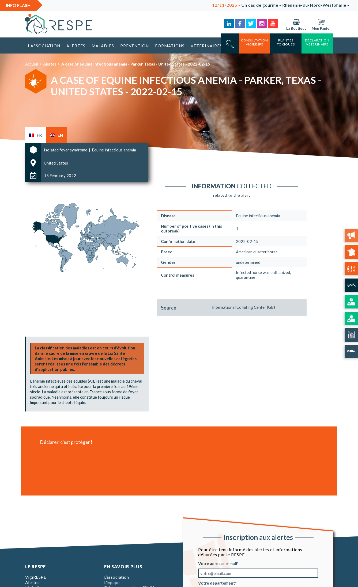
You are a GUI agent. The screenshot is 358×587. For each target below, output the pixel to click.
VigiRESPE (35, 577)
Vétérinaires (206, 45)
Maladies (103, 45)
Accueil (31, 64)
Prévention (134, 45)
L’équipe (112, 582)
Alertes (75, 45)
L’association (44, 45)
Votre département (216, 583)
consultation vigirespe (254, 42)
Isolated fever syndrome (66, 149)
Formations (169, 45)
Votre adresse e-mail (217, 563)
